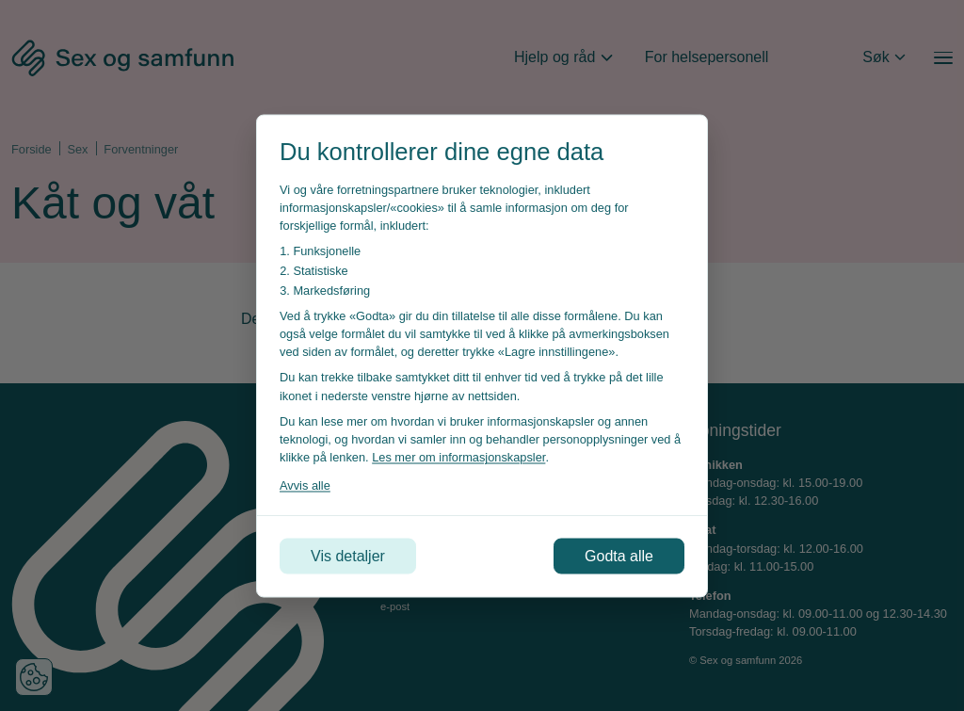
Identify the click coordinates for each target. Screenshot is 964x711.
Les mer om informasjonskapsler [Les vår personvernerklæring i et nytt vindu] (458, 457)
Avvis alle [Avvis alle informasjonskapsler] (305, 485)
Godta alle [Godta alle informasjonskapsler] (619, 555)
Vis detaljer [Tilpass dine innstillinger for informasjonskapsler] (348, 555)
